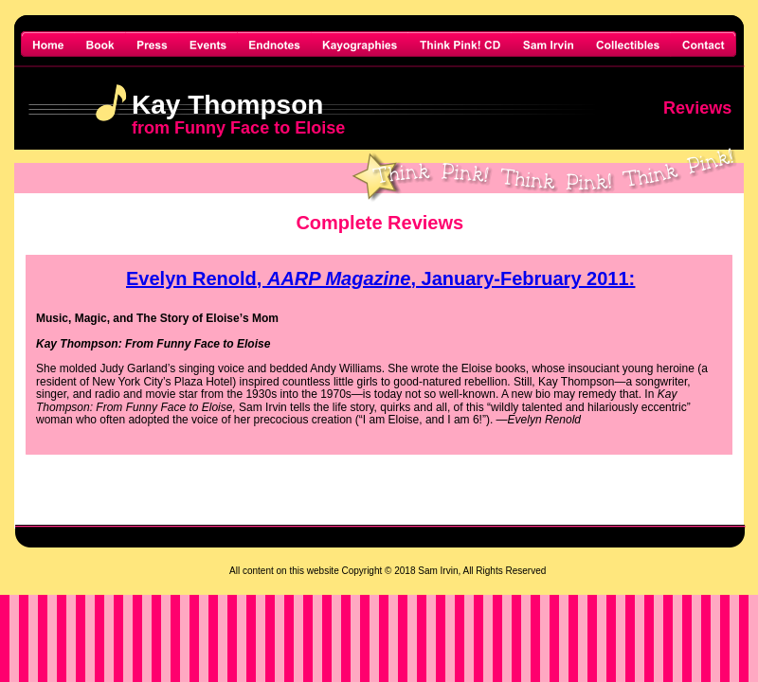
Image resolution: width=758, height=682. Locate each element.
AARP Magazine (339, 278)
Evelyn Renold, (196, 278)
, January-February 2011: (522, 278)
